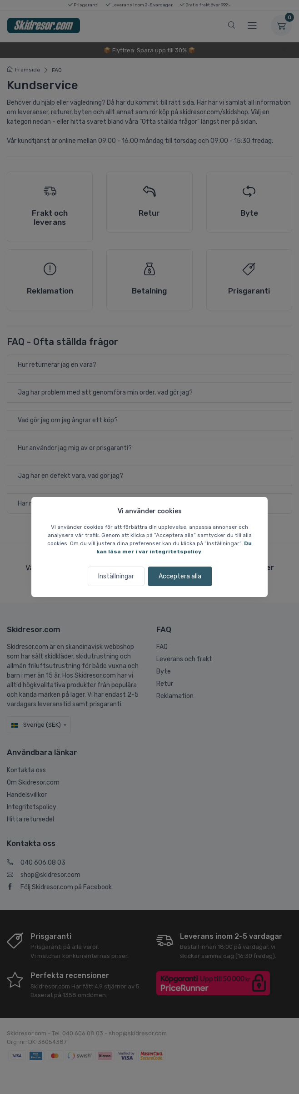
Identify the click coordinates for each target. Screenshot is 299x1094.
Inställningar (116, 576)
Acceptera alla (180, 576)
